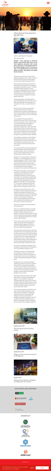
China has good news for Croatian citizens (23, 329)
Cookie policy (25, 461)
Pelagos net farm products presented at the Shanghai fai (25, 355)
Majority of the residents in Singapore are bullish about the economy (25, 381)
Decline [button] (32, 468)
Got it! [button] (42, 468)
